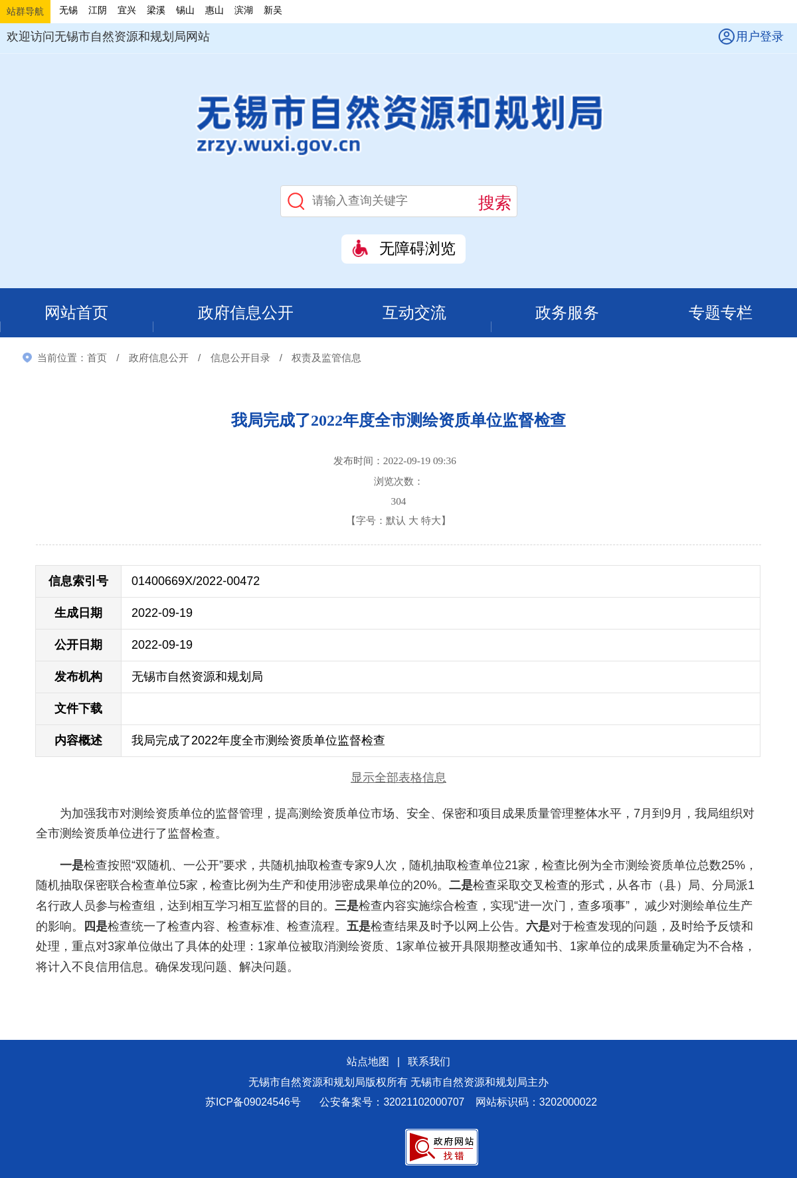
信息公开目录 (240, 358)
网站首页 (76, 313)
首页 (97, 358)
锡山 (185, 10)
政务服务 (568, 313)
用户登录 (760, 36)
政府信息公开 (246, 313)
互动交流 (415, 313)
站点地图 (368, 1062)
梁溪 (156, 10)
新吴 (273, 10)
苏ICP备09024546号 (253, 1103)
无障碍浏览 (417, 248)
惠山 (214, 10)
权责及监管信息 (326, 358)
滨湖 (243, 10)
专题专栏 (720, 313)
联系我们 (429, 1062)
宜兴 (127, 10)
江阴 (97, 10)
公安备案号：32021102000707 (391, 1103)
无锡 (68, 10)
